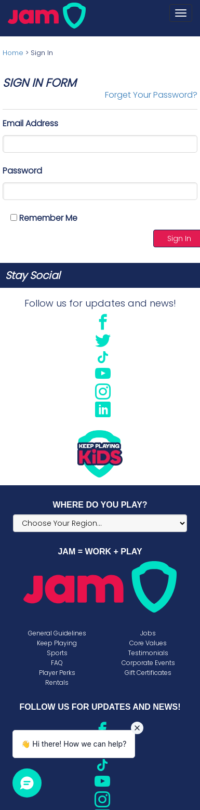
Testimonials (148, 652)
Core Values (148, 643)
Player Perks (57, 672)
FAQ (57, 662)
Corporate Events (148, 662)
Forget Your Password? (151, 95)
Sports (57, 652)
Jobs (148, 633)
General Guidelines (57, 633)
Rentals (57, 682)
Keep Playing (57, 643)
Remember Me (43, 218)
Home (13, 53)
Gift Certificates (148, 672)
